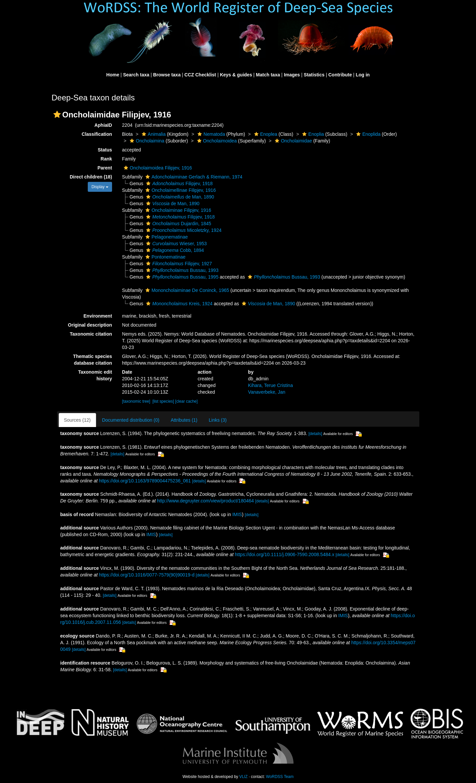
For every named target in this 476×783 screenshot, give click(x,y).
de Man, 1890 (179, 197)
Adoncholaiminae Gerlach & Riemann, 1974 (193, 176)
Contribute (340, 74)
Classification (97, 134)
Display (99, 186)
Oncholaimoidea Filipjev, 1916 (157, 167)
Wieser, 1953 (175, 243)
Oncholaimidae (292, 140)
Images (292, 74)
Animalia (153, 134)
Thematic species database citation (92, 360)
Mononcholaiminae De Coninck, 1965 (186, 290)
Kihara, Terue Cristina (270, 385)
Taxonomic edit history (95, 375)
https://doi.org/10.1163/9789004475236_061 (145, 480)
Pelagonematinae (166, 237)
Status (105, 149)
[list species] (163, 401)
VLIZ (243, 776)
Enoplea (265, 134)
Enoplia (312, 134)
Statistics (314, 74)
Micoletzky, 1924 (182, 230)
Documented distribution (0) (130, 420)
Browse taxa (166, 74)
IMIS (237, 514)
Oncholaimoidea (216, 140)
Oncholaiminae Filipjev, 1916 (177, 210)
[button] (57, 114)
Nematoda (210, 134)
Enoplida (368, 134)
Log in (363, 74)
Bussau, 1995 (181, 277)
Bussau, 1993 (181, 270)
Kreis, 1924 (178, 303)
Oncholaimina (146, 140)
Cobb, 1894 (174, 250)
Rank (106, 158)
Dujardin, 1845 (177, 223)
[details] (315, 433)
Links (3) (218, 420)
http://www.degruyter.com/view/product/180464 (205, 500)
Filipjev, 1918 (178, 183)
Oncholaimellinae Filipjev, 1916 (180, 190)
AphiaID (103, 125)
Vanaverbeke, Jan (267, 392)
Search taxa (136, 74)
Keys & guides (236, 74)
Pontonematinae (164, 257)
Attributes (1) (184, 420)
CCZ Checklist (200, 74)
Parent (104, 167)
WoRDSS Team (280, 776)
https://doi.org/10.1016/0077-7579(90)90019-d (146, 574)
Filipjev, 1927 (178, 263)
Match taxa (268, 74)
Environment (97, 316)
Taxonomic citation (91, 334)
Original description (90, 325)
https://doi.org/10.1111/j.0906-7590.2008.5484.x (284, 554)
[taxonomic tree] (136, 401)
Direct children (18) (91, 176)
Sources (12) (77, 420)
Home (112, 74)
